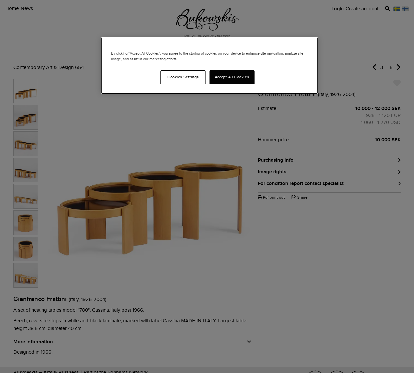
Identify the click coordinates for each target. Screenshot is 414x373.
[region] (209, 65)
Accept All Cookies (232, 77)
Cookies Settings (182, 77)
